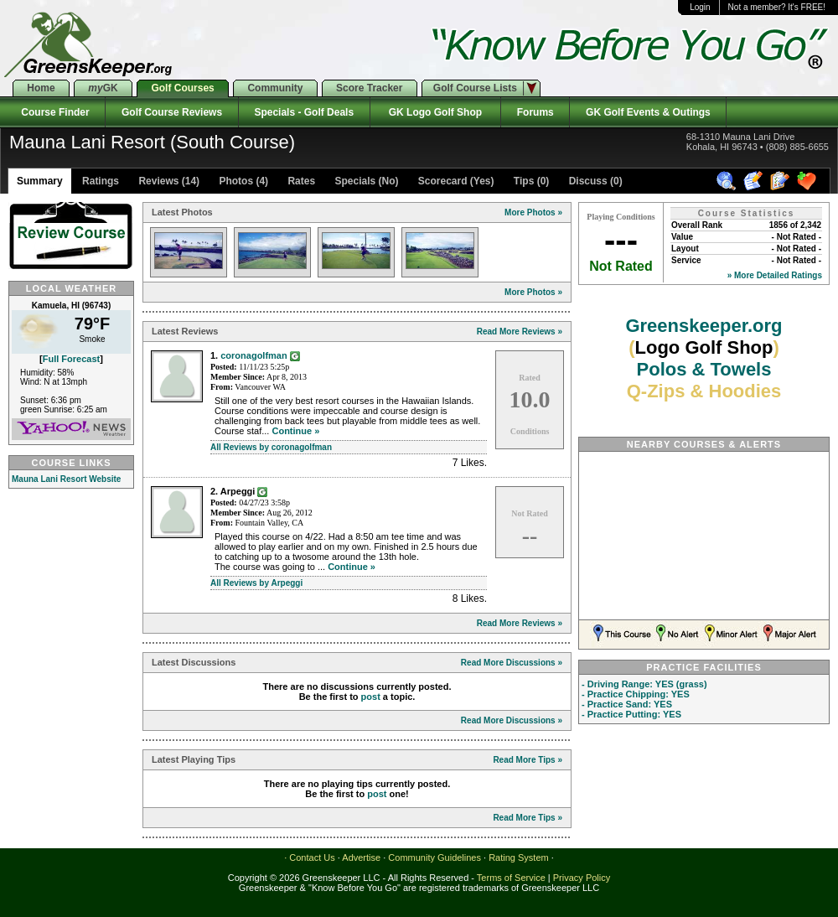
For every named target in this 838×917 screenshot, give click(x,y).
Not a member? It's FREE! (776, 7)
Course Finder (52, 112)
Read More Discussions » (511, 662)
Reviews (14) (167, 181)
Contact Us (311, 857)
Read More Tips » (527, 759)
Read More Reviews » (519, 331)
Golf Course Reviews (171, 112)
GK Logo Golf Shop (435, 112)
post (370, 697)
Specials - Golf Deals (304, 112)
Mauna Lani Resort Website (66, 479)
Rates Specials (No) (341, 181)
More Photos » (533, 212)
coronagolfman (253, 355)
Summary (40, 181)
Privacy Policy (581, 878)
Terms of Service (511, 878)
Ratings (99, 181)
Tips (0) (530, 181)
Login (700, 7)
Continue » (295, 431)
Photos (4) (242, 181)
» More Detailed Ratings (774, 275)
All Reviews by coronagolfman (271, 447)
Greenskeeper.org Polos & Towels (703, 358)
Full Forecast (71, 359)
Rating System (519, 857)
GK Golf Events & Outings (648, 112)
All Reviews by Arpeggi (256, 583)
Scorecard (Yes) (454, 181)
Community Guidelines (434, 857)
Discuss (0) (594, 181)
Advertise (361, 857)
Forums (535, 112)
